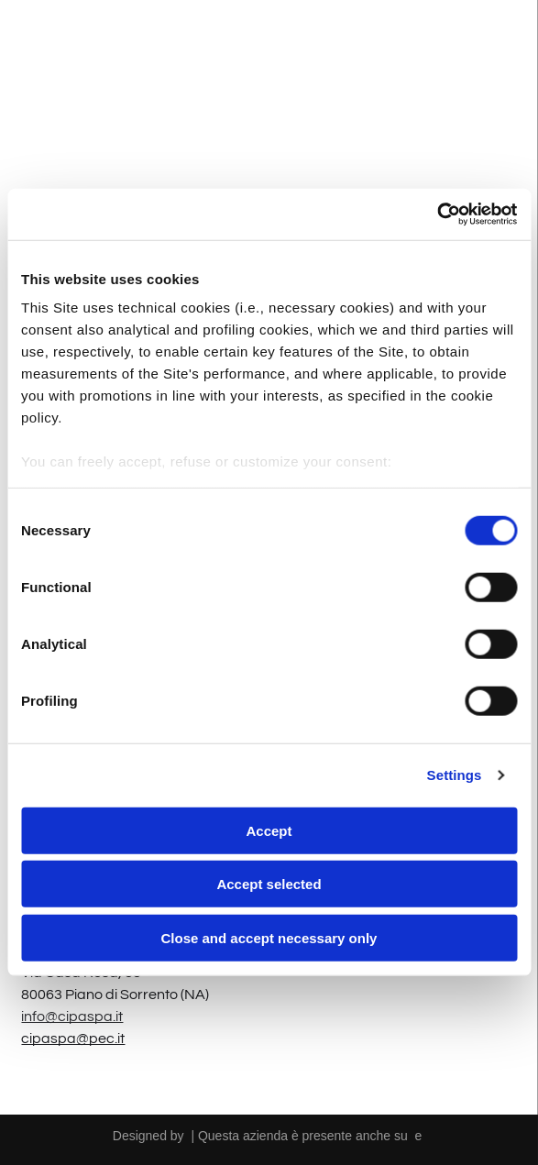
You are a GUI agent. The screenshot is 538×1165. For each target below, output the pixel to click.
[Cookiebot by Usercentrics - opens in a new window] (437, 214)
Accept (268, 831)
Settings (454, 775)
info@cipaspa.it (72, 1016)
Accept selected (268, 884)
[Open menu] (497, 44)
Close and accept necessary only (269, 938)
